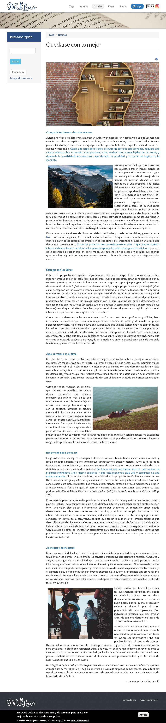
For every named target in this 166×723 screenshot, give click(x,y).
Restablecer (18, 72)
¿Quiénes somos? (149, 699)
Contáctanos (129, 699)
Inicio (51, 34)
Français (152, 6)
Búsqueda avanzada (21, 78)
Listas (111, 6)
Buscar (123, 6)
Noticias (98, 6)
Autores (84, 6)
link (48, 237)
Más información (80, 721)
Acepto (143, 715)
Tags (71, 6)
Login (139, 6)
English (148, 6)
